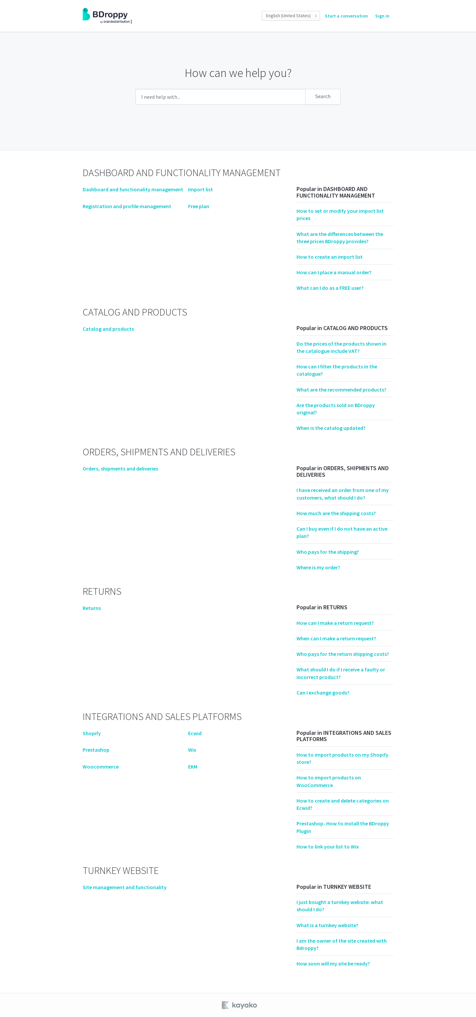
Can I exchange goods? (323, 692)
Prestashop (96, 749)
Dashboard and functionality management (133, 189)
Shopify (92, 733)
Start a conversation (346, 16)
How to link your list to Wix (328, 846)
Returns (92, 608)
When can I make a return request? (336, 638)
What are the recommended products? (341, 389)
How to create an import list (330, 256)
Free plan (198, 206)
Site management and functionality (125, 887)
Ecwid (195, 733)
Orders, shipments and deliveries (120, 468)
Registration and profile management (127, 206)
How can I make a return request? (335, 623)
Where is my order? (318, 567)
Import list (200, 189)
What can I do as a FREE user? (330, 287)
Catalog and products (108, 328)
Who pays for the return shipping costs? (343, 654)
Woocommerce (101, 766)
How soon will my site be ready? (333, 963)
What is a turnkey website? (327, 925)
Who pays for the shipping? (328, 551)
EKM (192, 766)
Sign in (382, 16)
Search (323, 96)
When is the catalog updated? (331, 428)
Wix (192, 749)
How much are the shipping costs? (336, 513)
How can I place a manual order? (334, 272)
